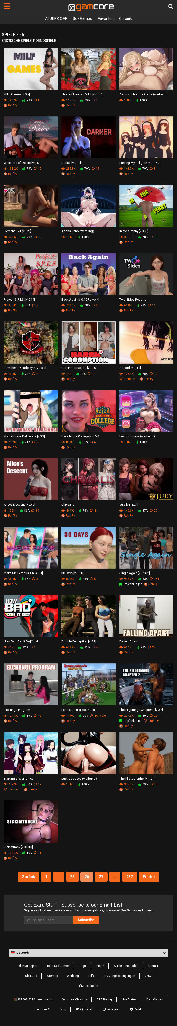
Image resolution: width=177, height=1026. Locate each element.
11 (152, 305)
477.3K (11, 784)
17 (37, 784)
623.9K (68, 647)
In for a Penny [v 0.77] (133, 231)
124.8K (11, 715)
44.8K (67, 510)
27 (101, 876)
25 (153, 784)
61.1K (125, 647)
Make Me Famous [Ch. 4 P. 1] (23, 573)
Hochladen (88, 986)
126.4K (126, 374)
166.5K (68, 100)
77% (25, 374)
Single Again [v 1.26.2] (134, 573)
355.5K (126, 784)
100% (141, 100)
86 (95, 305)
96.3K (10, 579)
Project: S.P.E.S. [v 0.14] (19, 299)
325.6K (11, 237)
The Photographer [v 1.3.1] (137, 778)
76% (83, 510)
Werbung (73, 976)
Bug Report (28, 966)
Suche (100, 966)
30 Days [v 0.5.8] (72, 573)
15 (37, 168)
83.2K (67, 579)
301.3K (126, 237)
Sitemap (52, 976)
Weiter (149, 876)
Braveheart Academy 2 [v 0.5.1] (25, 368)
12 (37, 715)
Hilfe (91, 976)
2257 (148, 976)
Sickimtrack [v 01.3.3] (18, 847)
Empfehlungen (130, 584)
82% (23, 647)
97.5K (10, 305)
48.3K (10, 374)
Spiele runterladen (126, 966)
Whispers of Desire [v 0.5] (21, 163)
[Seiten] (7, 6)
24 (152, 647)
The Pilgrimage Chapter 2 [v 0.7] (141, 710)
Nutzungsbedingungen (119, 976)
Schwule (98, 715)
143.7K (126, 168)
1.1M (125, 100)
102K (9, 510)
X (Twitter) (84, 1009)
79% (27, 100)
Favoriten (106, 18)
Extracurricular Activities (78, 710)
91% (83, 442)
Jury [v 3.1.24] (128, 504)
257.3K (126, 715)
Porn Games (154, 999)
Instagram (111, 1009)
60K (8, 647)
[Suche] (170, 6)
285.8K (68, 168)
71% (81, 374)
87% (143, 510)
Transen (127, 379)
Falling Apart (128, 641)
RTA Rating (104, 999)
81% (85, 647)
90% (83, 715)
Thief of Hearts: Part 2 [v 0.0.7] (82, 94)
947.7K (126, 579)
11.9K (67, 715)
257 (129, 876)
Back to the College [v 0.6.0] (80, 436)
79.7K (10, 442)
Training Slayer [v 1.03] (19, 778)
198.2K (11, 168)
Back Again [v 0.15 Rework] (80, 299)
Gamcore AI (42, 1009)
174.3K (11, 852)
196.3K (11, 100)
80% (143, 715)
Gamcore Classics (74, 999)
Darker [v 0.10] (71, 163)
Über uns (31, 976)
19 (37, 237)
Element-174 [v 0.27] (17, 231)
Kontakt (153, 966)
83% (143, 579)
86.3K (67, 442)
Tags (82, 966)
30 (153, 237)
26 (153, 715)
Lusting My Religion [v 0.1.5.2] (139, 163)
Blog (63, 1009)
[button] (88, 953)
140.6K (126, 510)
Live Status (129, 999)
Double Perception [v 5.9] (78, 641)
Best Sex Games (58, 966)
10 (153, 374)
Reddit (136, 1009)
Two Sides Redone (132, 299)
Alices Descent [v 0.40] (19, 504)
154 (154, 579)
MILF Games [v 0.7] (17, 94)
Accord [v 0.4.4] (130, 368)
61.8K (125, 305)
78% (143, 237)
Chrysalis (67, 504)
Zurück (28, 876)
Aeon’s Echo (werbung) (77, 231)
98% (141, 647)
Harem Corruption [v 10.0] (79, 368)
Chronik (125, 18)
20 (153, 510)
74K (66, 374)
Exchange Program (17, 710)
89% (27, 715)
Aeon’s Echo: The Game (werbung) (143, 94)
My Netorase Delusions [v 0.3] (24, 436)
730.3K (68, 305)
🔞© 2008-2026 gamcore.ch (33, 999)
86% (25, 510)
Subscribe (86, 920)
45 (95, 647)
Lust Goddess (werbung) (137, 436)
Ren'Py (10, 105)
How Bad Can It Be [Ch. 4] (21, 641)
